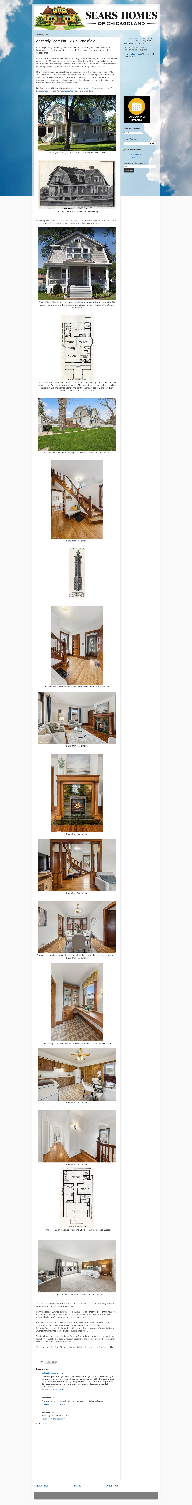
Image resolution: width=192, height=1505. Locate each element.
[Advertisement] (139, 76)
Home (77, 1485)
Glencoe (48, 91)
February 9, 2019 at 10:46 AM (53, 1404)
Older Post (112, 1485)
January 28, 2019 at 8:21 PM (53, 1389)
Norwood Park (89, 88)
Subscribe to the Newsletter (135, 163)
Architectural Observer (51, 1373)
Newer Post (42, 1485)
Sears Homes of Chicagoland (134, 155)
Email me (146, 54)
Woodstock (69, 91)
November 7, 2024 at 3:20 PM (54, 1419)
